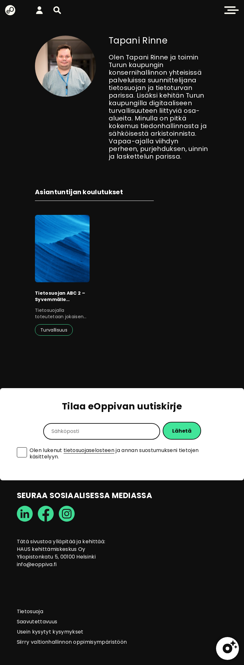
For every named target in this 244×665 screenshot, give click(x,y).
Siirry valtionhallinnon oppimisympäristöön (72, 642)
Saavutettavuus (37, 621)
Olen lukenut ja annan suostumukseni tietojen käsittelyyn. (114, 453)
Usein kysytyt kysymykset (50, 631)
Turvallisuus (53, 330)
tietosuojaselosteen (89, 450)
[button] (57, 10)
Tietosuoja (30, 611)
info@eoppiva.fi (37, 564)
